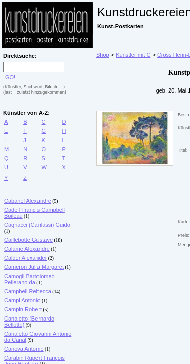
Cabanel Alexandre (27, 201)
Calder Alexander (25, 258)
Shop (102, 55)
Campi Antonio (22, 300)
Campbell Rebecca (27, 291)
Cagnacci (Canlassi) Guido (37, 225)
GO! (10, 77)
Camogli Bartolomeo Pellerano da (29, 279)
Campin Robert (23, 309)
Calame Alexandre (27, 249)
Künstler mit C (133, 55)
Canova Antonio (24, 349)
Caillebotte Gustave (28, 240)
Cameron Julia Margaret (34, 267)
